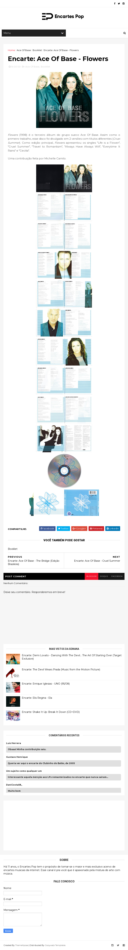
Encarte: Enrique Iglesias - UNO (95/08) (46, 683)
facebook (117, 576)
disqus (104, 576)
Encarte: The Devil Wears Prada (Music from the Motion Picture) (61, 669)
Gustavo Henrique (17, 757)
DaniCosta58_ (14, 785)
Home (11, 50)
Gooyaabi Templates (55, 945)
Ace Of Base (24, 50)
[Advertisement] (32, 825)
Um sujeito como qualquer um (24, 771)
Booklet (37, 50)
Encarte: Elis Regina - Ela (37, 697)
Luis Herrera (13, 743)
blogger (91, 576)
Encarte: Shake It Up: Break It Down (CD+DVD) (51, 712)
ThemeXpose (21, 945)
